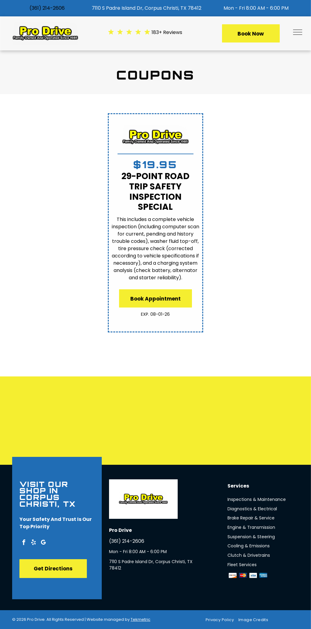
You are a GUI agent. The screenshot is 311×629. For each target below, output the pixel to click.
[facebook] (23, 543)
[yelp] (33, 543)
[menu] (298, 32)
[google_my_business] (43, 543)
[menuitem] (222, 619)
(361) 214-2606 (47, 8)
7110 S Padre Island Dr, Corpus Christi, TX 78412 (146, 8)
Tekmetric (140, 619)
